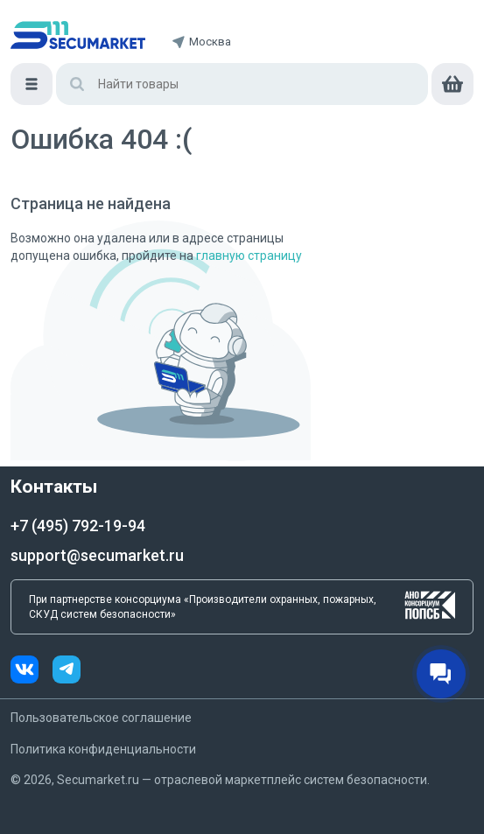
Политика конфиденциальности (103, 749)
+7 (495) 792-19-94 (78, 525)
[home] (78, 35)
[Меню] (32, 84)
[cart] (452, 84)
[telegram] (67, 671)
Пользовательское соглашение (101, 718)
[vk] (32, 671)
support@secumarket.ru (97, 555)
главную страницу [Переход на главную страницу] (249, 256)
